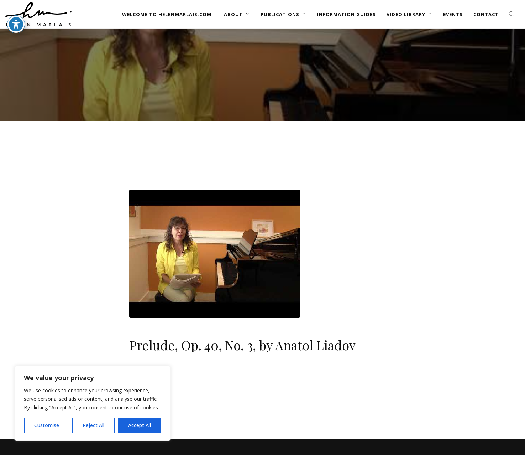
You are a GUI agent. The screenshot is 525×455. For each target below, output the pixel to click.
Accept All (139, 425)
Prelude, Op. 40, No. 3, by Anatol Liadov (242, 344)
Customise (46, 425)
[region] (92, 403)
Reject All (93, 425)
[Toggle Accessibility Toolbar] (16, 10)
